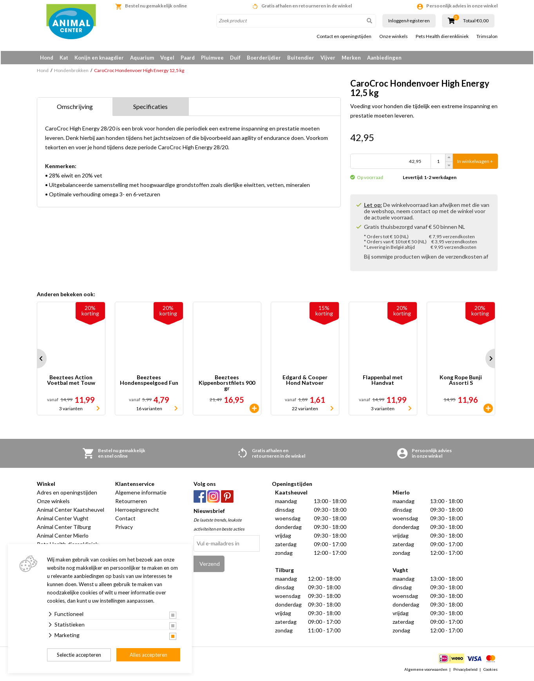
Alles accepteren (148, 655)
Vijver (327, 57)
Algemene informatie (141, 494)
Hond (46, 57)
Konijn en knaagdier (99, 57)
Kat (64, 57)
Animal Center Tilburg (64, 528)
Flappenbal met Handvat (383, 382)
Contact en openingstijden (344, 36)
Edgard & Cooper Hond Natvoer (305, 382)
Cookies (490, 670)
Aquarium (142, 57)
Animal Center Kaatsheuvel (70, 511)
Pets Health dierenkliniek (442, 36)
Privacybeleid (465, 670)
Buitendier (300, 57)
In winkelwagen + (475, 163)
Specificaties (150, 108)
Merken (351, 57)
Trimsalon (487, 36)
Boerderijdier (264, 57)
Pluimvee (212, 57)
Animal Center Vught (63, 519)
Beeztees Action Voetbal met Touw (71, 382)
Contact (125, 519)
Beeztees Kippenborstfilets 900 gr (227, 384)
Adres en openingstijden (67, 494)
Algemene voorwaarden (425, 670)
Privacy (124, 528)
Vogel (167, 57)
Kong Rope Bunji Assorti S (461, 382)
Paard (188, 57)
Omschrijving (75, 108)
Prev (37, 360)
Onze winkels (393, 36)
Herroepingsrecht (137, 511)
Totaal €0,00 (476, 20)
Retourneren (131, 502)
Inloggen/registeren (409, 21)
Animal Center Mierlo (63, 537)
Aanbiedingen (384, 57)
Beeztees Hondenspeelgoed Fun (149, 382)
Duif (235, 57)
